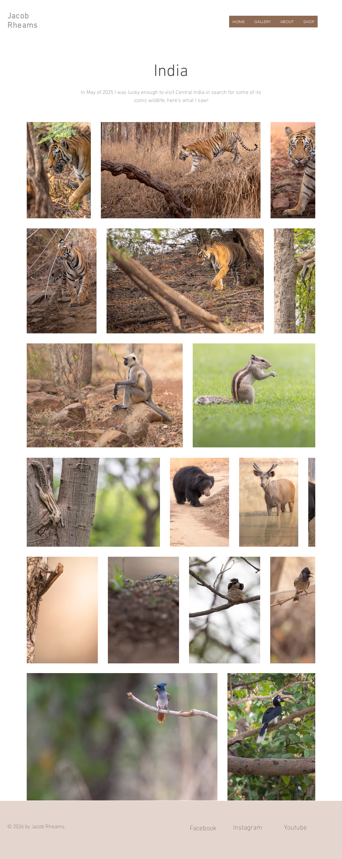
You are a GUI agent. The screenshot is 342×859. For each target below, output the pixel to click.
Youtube (295, 826)
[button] (262, 21)
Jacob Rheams (22, 21)
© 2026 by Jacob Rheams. (36, 826)
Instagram (247, 826)
